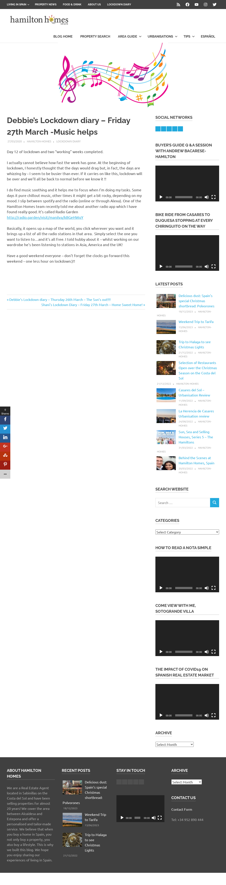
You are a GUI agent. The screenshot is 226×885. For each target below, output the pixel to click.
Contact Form (181, 809)
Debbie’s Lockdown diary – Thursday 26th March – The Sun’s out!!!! (60, 299)
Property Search (95, 36)
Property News (45, 4)
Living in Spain (18, 4)
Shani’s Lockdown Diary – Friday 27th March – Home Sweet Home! (91, 304)
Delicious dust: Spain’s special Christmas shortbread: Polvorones (196, 300)
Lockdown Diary (119, 4)
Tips (189, 36)
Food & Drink (72, 4)
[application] (187, 183)
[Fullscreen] (213, 197)
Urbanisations (163, 36)
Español (208, 36)
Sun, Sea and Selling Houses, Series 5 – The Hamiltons (196, 437)
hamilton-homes (39, 141)
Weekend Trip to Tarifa (196, 321)
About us (94, 4)
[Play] (161, 197)
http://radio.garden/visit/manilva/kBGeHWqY (45, 217)
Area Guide (130, 36)
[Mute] (206, 197)
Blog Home (63, 36)
